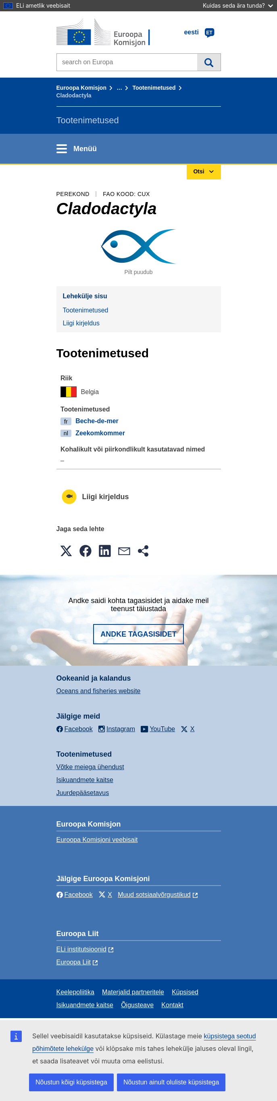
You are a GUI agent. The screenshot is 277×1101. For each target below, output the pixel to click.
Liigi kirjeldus (81, 323)
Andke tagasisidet (138, 634)
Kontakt (172, 1005)
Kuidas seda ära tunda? (238, 5)
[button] (66, 551)
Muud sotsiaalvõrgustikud (154, 894)
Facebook (74, 894)
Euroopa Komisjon (81, 87)
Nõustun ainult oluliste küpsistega (171, 1082)
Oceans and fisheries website (98, 691)
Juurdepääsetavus (82, 792)
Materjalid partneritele (133, 992)
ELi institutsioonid (81, 949)
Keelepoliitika (75, 992)
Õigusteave (137, 1005)
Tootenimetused (153, 87)
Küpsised (185, 992)
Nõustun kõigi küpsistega (71, 1082)
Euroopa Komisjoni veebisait (97, 839)
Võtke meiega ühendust (90, 767)
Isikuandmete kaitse (84, 779)
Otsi (208, 62)
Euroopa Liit (73, 962)
